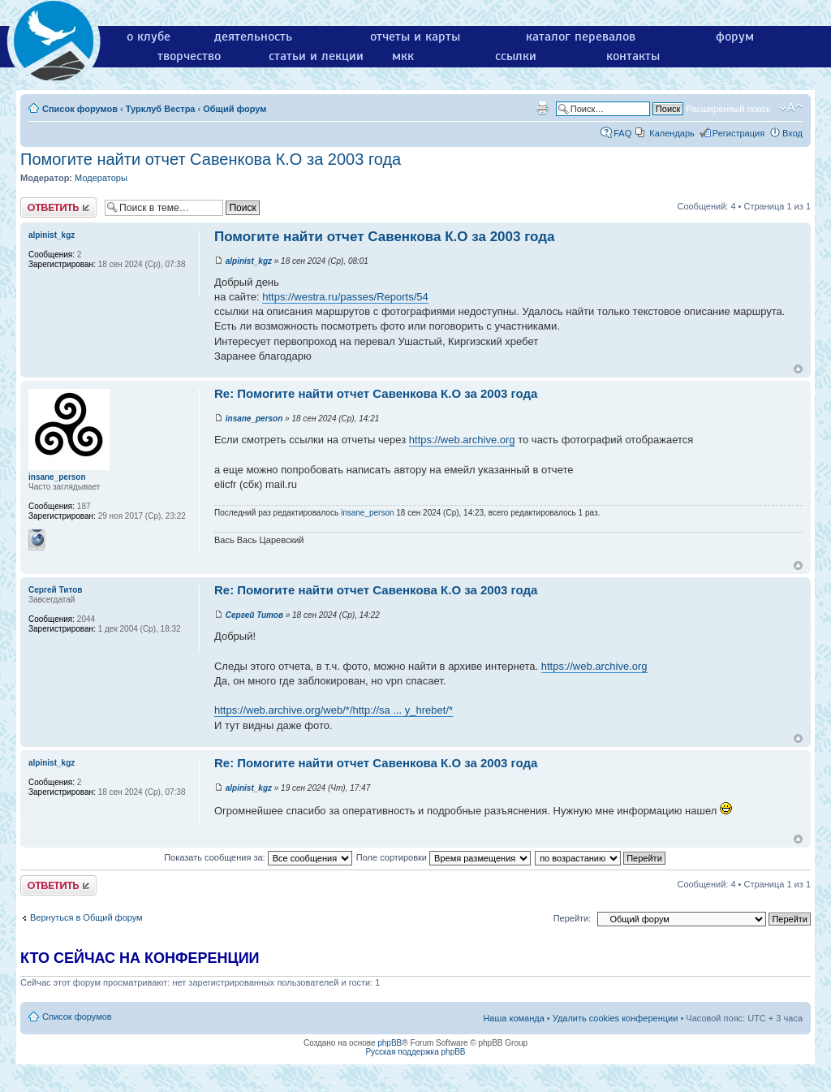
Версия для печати (542, 108)
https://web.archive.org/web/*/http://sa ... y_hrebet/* (333, 710)
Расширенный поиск (728, 109)
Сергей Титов (254, 615)
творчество (189, 56)
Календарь (672, 133)
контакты (633, 56)
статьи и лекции (316, 56)
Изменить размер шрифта (791, 108)
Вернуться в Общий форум (86, 917)
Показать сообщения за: (258, 857)
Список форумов (80, 109)
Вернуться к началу (798, 369)
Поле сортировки (443, 857)
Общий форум (234, 109)
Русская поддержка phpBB (415, 1051)
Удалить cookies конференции (615, 1018)
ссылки (515, 56)
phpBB (389, 1042)
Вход (792, 133)
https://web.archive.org (462, 440)
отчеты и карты (415, 36)
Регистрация (738, 133)
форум (735, 36)
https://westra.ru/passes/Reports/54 (345, 297)
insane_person (254, 418)
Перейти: (572, 918)
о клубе (148, 36)
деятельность (253, 36)
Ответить (58, 207)
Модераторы (101, 178)
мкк (403, 56)
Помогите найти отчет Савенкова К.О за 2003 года (210, 159)
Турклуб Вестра (161, 109)
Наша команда (513, 1018)
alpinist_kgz (249, 261)
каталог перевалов (580, 36)
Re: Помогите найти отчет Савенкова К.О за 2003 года (375, 393)
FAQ (622, 133)
